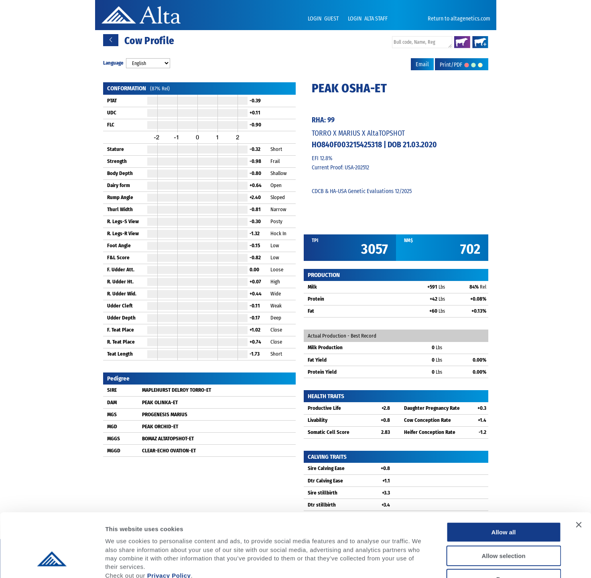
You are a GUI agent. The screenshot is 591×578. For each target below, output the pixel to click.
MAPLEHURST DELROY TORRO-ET (176, 390)
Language (113, 63)
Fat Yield (317, 360)
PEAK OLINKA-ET (160, 402)
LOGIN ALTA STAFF (368, 18)
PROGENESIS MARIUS (164, 414)
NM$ (408, 240)
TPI (315, 240)
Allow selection (503, 503)
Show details (421, 562)
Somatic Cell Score (328, 432)
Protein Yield (322, 372)
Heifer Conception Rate (429, 432)
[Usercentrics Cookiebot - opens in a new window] (52, 562)
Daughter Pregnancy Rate (432, 408)
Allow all (503, 479)
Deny (503, 526)
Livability (317, 420)
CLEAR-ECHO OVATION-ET (169, 451)
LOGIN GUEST (324, 18)
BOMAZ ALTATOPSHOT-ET (168, 439)
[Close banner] (578, 472)
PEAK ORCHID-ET (160, 426)
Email (422, 64)
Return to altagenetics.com (459, 18)
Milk (312, 287)
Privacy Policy (169, 522)
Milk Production (325, 347)
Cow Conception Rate (427, 420)
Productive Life (324, 408)
